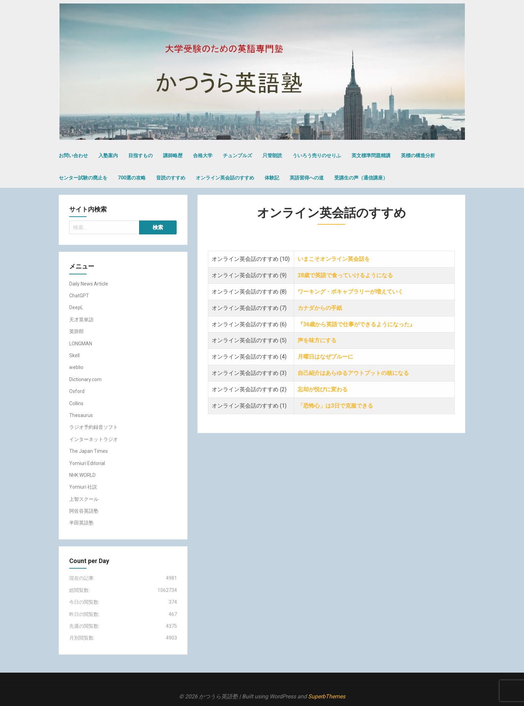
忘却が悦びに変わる (323, 389)
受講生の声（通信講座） (361, 177)
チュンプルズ (237, 155)
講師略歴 (173, 155)
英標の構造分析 (418, 155)
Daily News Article (88, 284)
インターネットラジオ (93, 439)
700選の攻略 (132, 177)
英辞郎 (76, 331)
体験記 (272, 177)
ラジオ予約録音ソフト (93, 427)
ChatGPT (79, 295)
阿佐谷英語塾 (83, 511)
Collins (76, 403)
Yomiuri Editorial (87, 463)
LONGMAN (80, 343)
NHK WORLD (82, 475)
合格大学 (202, 155)
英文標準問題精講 (371, 155)
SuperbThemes (326, 696)
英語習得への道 (307, 177)
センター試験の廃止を (83, 177)
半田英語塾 (81, 523)
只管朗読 (272, 155)
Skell (74, 355)
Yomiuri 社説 (83, 487)
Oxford (76, 391)
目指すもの (140, 155)
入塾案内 (108, 155)
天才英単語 (81, 319)
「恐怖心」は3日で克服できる (336, 405)
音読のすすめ (170, 177)
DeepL (76, 307)
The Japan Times (88, 451)
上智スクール (83, 499)
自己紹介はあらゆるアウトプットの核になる (354, 373)
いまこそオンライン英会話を (334, 259)
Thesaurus (81, 415)
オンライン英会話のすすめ (225, 177)
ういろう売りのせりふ (316, 155)
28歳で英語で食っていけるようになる (345, 275)
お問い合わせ (73, 155)
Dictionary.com (85, 379)
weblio (76, 367)
